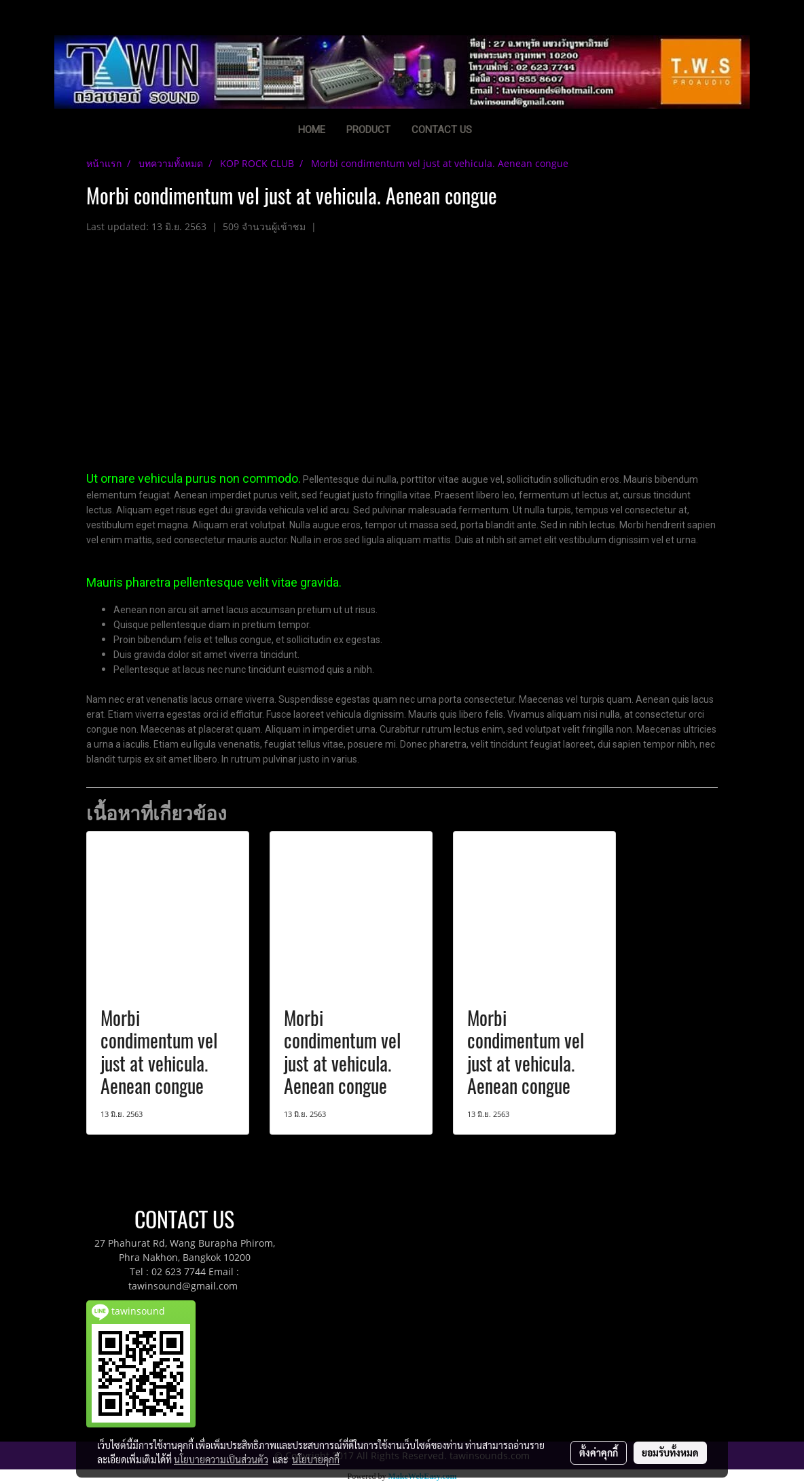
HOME (311, 130)
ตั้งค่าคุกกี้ (598, 1452)
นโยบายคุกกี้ (316, 1459)
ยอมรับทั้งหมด (670, 1452)
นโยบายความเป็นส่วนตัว (221, 1459)
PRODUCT (368, 130)
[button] (503, 131)
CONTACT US (442, 130)
